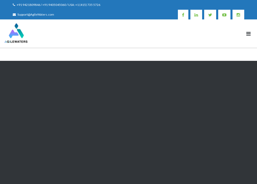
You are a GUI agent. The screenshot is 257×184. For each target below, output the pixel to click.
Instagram (238, 14)
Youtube (224, 14)
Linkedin (196, 14)
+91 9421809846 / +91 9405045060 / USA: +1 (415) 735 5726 (58, 5)
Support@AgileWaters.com (35, 14)
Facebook (183, 14)
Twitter (210, 14)
